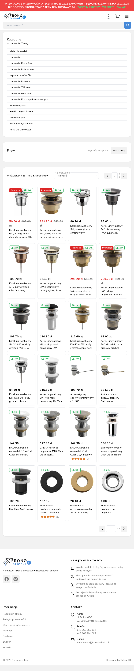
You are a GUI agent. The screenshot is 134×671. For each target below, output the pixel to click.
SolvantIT (126, 660)
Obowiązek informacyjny (16, 625)
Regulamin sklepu (12, 614)
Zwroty (7, 641)
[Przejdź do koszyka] (117, 16)
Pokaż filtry (119, 150)
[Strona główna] (14, 16)
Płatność (7, 630)
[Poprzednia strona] (107, 176)
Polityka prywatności (14, 619)
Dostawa (8, 636)
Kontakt (7, 647)
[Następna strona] (124, 176)
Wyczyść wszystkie (98, 150)
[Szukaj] (127, 25)
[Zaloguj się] (108, 16)
